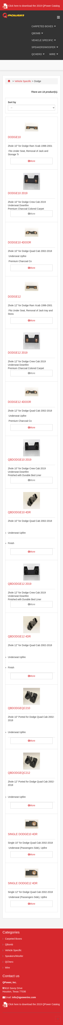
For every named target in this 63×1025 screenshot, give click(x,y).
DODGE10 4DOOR (19, 242)
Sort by (12, 102)
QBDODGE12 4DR (19, 636)
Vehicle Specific (42, 40)
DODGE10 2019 (18, 193)
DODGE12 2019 (18, 352)
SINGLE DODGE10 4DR (22, 834)
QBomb (36, 33)
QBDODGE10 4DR (19, 512)
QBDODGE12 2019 (19, 583)
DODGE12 (14, 296)
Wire (52, 54)
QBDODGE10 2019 (19, 459)
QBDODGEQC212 (19, 772)
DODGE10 (14, 137)
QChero (37, 54)
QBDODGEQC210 (19, 708)
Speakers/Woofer (43, 47)
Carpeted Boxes (42, 26)
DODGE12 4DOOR (19, 401)
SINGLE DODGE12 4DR (22, 883)
